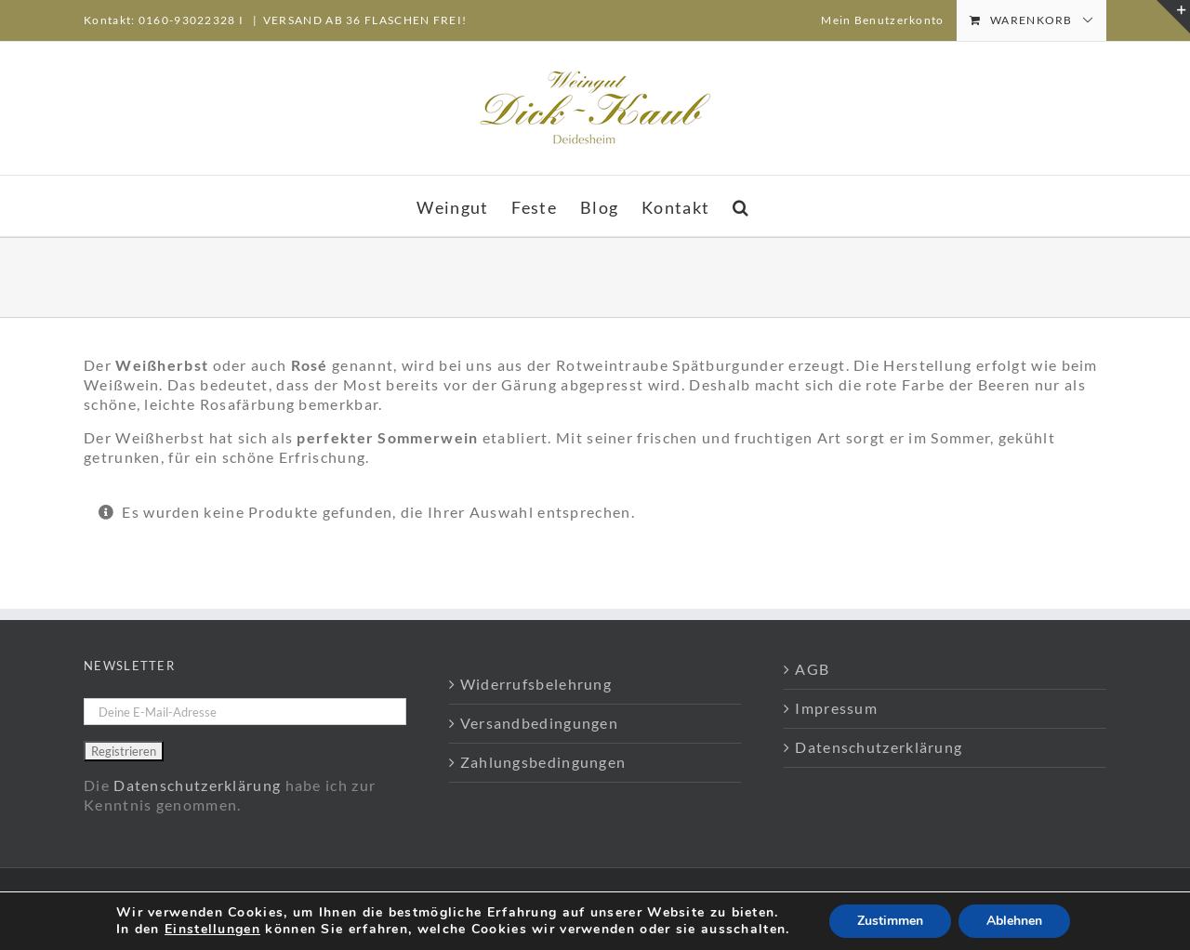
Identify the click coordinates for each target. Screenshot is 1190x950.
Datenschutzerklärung (197, 785)
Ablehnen (1014, 921)
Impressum (836, 708)
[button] (741, 206)
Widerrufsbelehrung (536, 684)
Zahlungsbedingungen (543, 762)
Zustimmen (890, 921)
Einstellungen (212, 929)
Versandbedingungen (539, 723)
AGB (812, 669)
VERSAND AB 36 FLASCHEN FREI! (365, 20)
